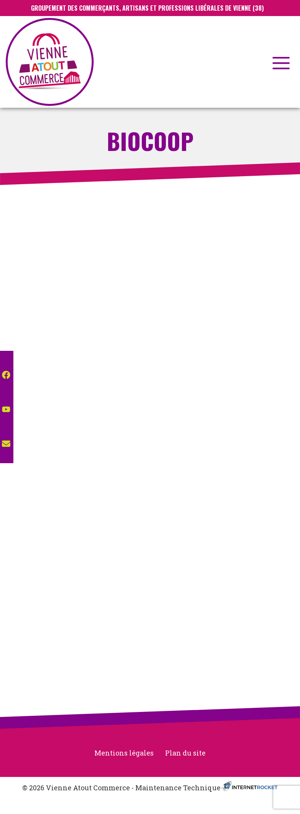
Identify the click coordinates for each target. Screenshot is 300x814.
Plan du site (185, 752)
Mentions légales (124, 752)
